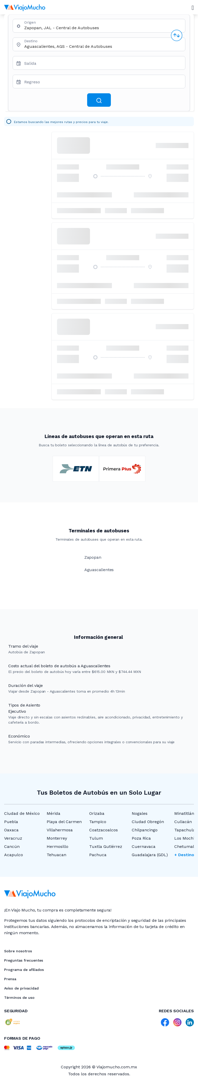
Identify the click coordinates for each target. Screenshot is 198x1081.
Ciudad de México (22, 813)
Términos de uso (19, 997)
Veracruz (13, 838)
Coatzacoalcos (103, 829)
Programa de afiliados (24, 970)
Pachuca (97, 854)
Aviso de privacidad (21, 988)
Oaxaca (11, 829)
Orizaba (96, 813)
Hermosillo (57, 846)
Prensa (10, 979)
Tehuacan (56, 854)
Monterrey (57, 838)
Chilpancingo (145, 829)
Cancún (12, 846)
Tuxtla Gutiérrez (105, 846)
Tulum (96, 838)
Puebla (11, 821)
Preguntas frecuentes (23, 960)
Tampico (97, 821)
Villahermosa (60, 829)
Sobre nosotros (18, 951)
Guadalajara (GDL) (150, 854)
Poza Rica (141, 838)
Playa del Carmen (64, 821)
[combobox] (102, 27)
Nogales (139, 813)
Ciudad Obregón (148, 821)
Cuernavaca (143, 846)
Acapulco (13, 854)
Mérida (53, 813)
